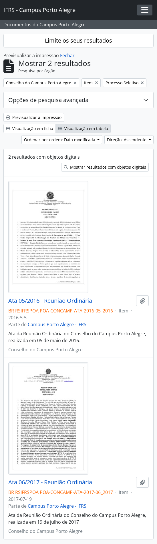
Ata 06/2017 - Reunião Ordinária (50, 482)
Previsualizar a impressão (33, 117)
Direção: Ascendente (127, 139)
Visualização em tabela (83, 128)
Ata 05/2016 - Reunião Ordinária (50, 300)
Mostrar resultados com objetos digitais (105, 167)
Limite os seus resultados (78, 40)
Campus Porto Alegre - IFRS (57, 324)
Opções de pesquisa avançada (48, 100)
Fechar (67, 55)
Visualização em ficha (29, 128)
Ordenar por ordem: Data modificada (60, 139)
